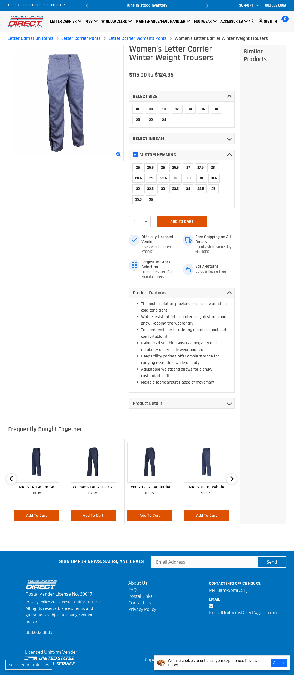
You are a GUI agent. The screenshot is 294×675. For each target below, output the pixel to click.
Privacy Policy (142, 609)
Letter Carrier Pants (81, 38)
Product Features (149, 293)
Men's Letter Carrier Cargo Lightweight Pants (37, 487)
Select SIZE (145, 96)
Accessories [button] (231, 21)
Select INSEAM (148, 138)
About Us (137, 583)
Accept (279, 663)
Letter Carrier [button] (63, 21)
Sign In (270, 21)
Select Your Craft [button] (24, 664)
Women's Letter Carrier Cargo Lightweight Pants (93, 487)
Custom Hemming (154, 155)
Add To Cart (181, 222)
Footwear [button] (203, 21)
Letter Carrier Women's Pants (137, 38)
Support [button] (246, 5)
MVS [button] (89, 21)
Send (272, 562)
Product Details (148, 403)
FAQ (132, 590)
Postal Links (140, 596)
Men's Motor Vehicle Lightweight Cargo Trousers (206, 487)
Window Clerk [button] (114, 21)
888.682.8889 (275, 5)
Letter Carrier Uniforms (30, 38)
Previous (87, 5)
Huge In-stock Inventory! (147, 5)
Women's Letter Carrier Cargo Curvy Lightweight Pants (150, 487)
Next (206, 5)
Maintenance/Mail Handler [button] (160, 21)
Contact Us (139, 603)
